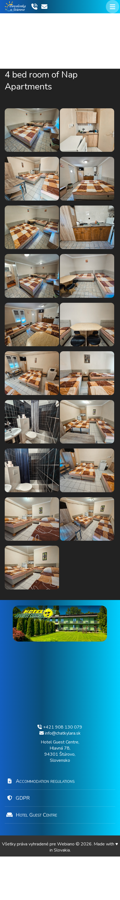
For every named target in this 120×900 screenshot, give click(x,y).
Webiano (66, 887)
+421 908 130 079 (59, 771)
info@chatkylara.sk (60, 777)
